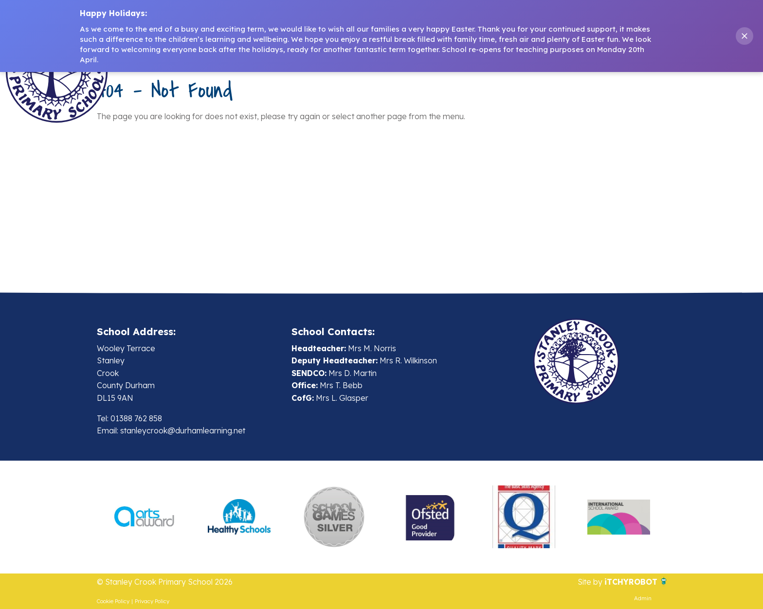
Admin (643, 598)
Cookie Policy (113, 601)
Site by (590, 582)
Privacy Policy (152, 601)
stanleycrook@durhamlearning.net (183, 430)
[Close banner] (744, 36)
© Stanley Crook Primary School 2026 (165, 582)
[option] (144, 517)
